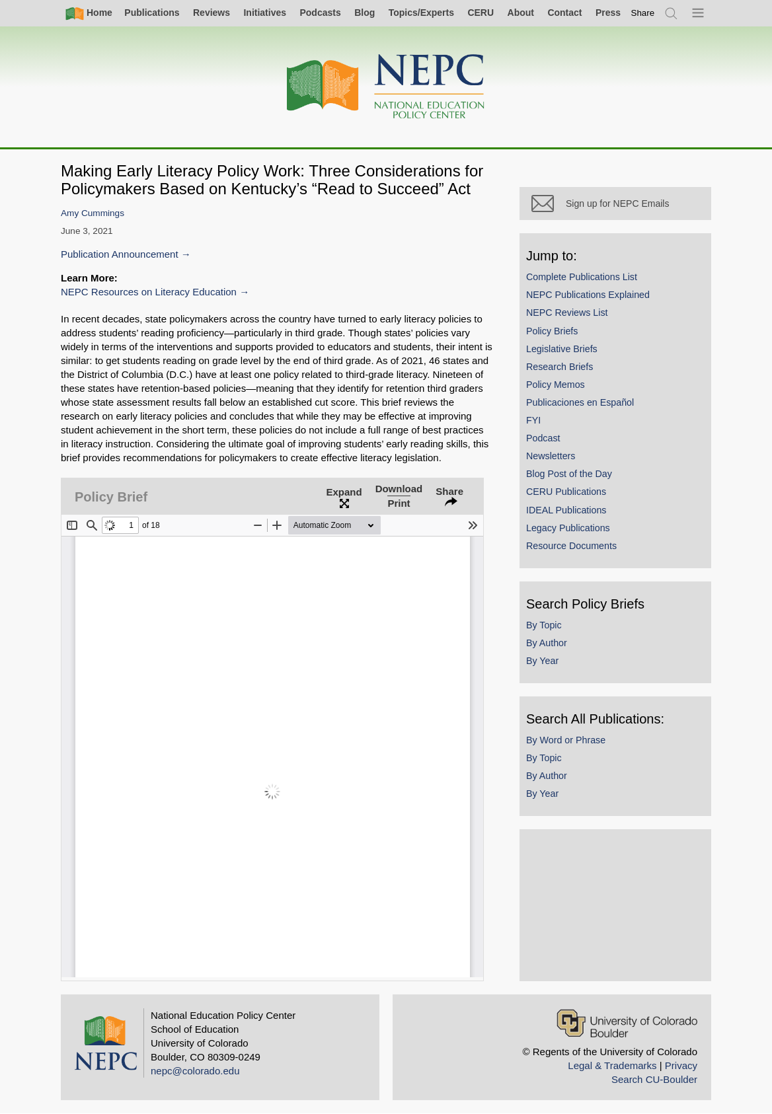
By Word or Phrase (565, 740)
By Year (542, 660)
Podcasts (319, 12)
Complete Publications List (581, 277)
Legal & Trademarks (612, 1065)
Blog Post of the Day (569, 473)
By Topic (544, 625)
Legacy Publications (568, 528)
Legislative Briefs (562, 349)
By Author (546, 643)
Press (608, 12)
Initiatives (264, 12)
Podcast (543, 438)
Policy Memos (555, 384)
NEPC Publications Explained (588, 294)
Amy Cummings (92, 213)
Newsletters (550, 456)
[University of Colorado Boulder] (627, 1023)
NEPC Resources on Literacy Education (149, 291)
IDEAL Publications (566, 510)
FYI (533, 420)
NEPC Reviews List (567, 312)
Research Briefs (559, 366)
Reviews (211, 12)
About (521, 12)
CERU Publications (566, 491)
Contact (564, 12)
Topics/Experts (421, 12)
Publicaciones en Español (580, 402)
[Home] (386, 87)
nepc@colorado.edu (195, 1070)
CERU (480, 12)
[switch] (643, 13)
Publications (151, 12)
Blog (364, 12)
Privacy (681, 1065)
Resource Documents (571, 545)
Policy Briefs (552, 331)
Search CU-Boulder (654, 1079)
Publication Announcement (119, 254)
